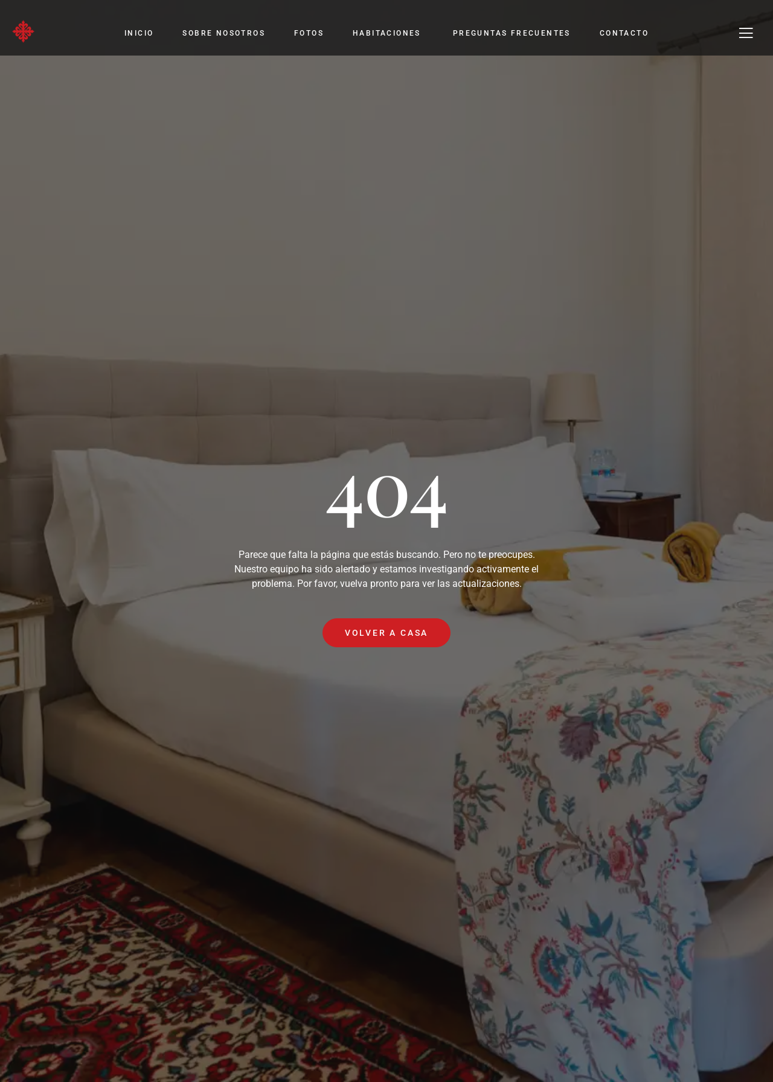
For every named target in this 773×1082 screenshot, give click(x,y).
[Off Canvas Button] (746, 34)
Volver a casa (386, 633)
